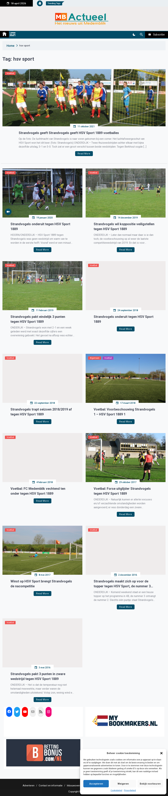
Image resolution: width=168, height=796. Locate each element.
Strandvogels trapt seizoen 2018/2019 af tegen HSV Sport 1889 (41, 411)
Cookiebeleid (116, 790)
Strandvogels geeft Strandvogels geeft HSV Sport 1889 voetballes (69, 133)
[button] (161, 753)
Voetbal (10, 73)
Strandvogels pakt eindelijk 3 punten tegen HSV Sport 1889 (37, 319)
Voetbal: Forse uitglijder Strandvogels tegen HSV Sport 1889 (122, 491)
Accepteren (96, 783)
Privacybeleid (130, 790)
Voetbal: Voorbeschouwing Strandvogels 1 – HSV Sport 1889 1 (124, 411)
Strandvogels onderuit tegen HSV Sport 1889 (40, 226)
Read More (84, 153)
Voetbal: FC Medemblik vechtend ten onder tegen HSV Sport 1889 (37, 491)
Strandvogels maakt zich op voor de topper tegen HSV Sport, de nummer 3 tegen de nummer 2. (122, 584)
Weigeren (123, 783)
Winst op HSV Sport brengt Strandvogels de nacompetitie (41, 583)
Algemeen (94, 358)
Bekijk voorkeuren (150, 783)
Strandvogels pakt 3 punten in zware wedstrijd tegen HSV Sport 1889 (37, 676)
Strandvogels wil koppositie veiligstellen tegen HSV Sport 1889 (124, 226)
